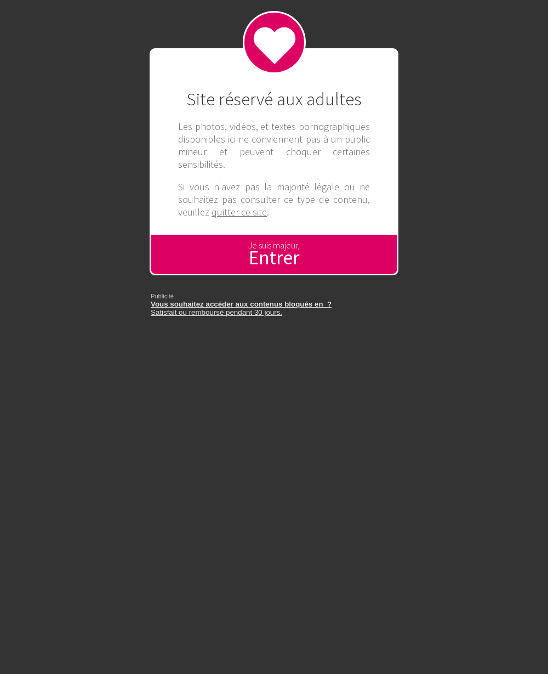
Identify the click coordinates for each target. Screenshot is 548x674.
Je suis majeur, (274, 255)
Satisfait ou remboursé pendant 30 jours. (241, 308)
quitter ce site (239, 212)
